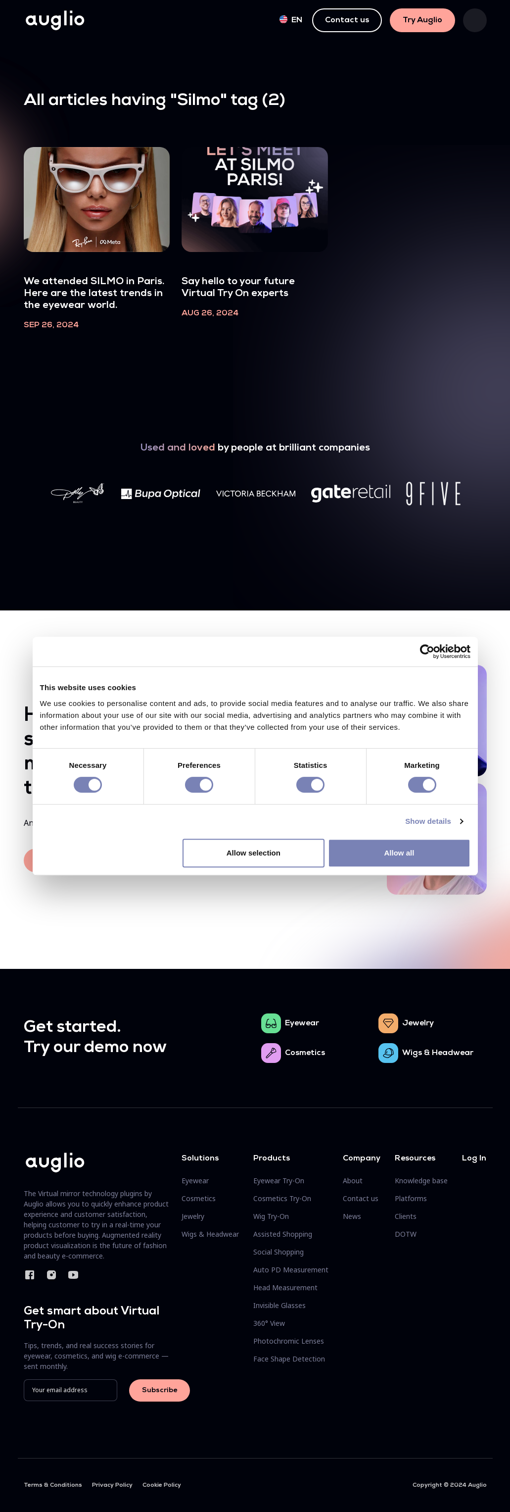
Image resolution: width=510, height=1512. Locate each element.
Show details (428, 821)
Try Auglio (422, 20)
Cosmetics (305, 1053)
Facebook (30, 1275)
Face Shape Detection (289, 1358)
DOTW (406, 1234)
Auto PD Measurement (290, 1269)
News (352, 1216)
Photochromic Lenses (288, 1341)
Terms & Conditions (53, 1485)
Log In (474, 1158)
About (353, 1180)
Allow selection (253, 853)
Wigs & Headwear (437, 1053)
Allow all (399, 853)
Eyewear (302, 1023)
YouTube (73, 1275)
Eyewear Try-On (278, 1180)
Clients (406, 1216)
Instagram (51, 1275)
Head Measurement (285, 1287)
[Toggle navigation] (475, 20)
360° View (269, 1323)
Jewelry (418, 1023)
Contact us (347, 20)
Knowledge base (421, 1180)
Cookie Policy (161, 1485)
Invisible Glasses (279, 1305)
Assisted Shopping (282, 1234)
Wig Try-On (271, 1216)
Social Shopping (278, 1252)
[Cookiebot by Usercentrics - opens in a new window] (427, 651)
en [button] (290, 19)
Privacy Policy (112, 1485)
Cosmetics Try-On (282, 1198)
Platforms (411, 1198)
